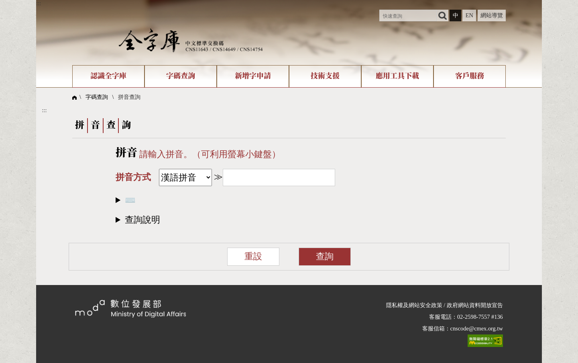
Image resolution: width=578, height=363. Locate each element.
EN (469, 15)
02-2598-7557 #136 (480, 317)
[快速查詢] (408, 15)
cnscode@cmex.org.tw (476, 328)
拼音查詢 (129, 97)
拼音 (126, 153)
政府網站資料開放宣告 (475, 305)
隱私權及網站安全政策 (414, 305)
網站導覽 (491, 15)
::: (38, 3)
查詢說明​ (142, 220)
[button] (289, 220)
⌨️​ (130, 200)
